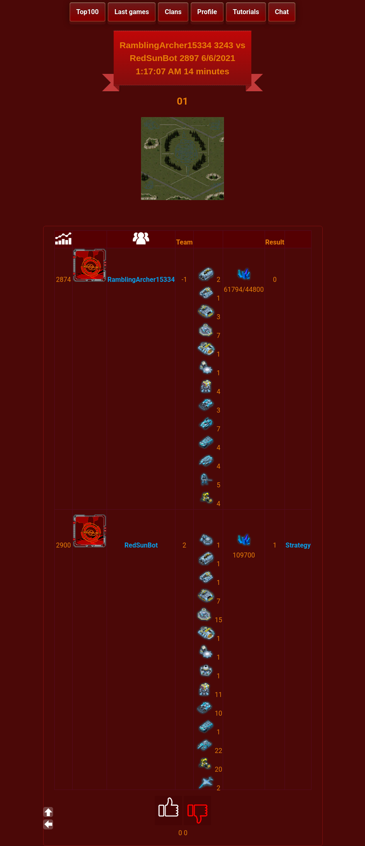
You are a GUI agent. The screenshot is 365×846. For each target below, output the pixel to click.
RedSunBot (141, 545)
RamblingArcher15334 (141, 280)
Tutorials (246, 12)
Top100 (87, 12)
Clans (173, 12)
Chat (282, 12)
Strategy (298, 545)
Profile (207, 12)
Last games (131, 12)
